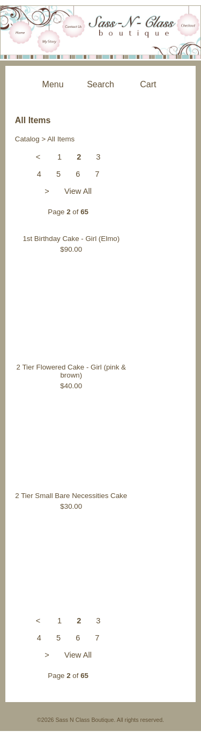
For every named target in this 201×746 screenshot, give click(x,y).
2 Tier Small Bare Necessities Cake (71, 496)
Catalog (27, 139)
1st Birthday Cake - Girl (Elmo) (71, 239)
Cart (148, 84)
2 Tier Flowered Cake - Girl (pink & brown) (71, 371)
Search (100, 84)
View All (78, 191)
